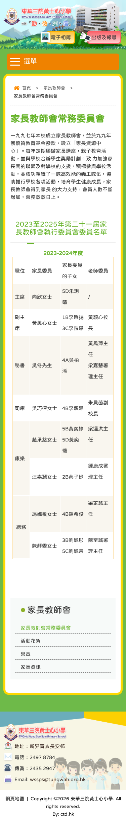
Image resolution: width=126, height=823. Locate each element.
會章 (25, 653)
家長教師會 (54, 88)
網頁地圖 (14, 798)
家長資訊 (30, 666)
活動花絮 (30, 640)
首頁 (26, 88)
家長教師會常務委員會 (45, 627)
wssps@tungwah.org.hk (58, 779)
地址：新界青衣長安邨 (39, 746)
